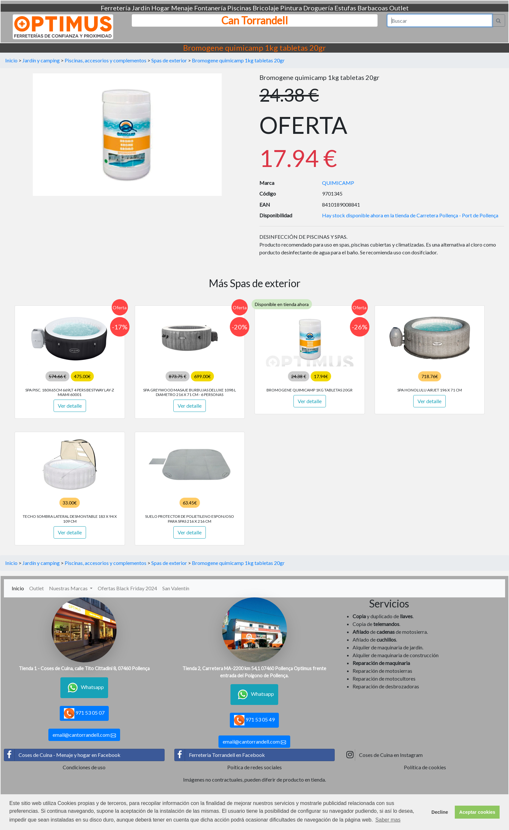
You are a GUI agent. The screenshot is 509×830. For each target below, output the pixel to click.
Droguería (318, 8)
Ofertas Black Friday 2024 (127, 588)
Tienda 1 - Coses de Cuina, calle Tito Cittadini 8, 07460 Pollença (84, 668)
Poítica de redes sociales (254, 767)
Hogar (160, 8)
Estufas (345, 8)
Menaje (182, 8)
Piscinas (239, 8)
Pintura (291, 8)
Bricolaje (266, 8)
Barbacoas (372, 8)
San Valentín (175, 588)
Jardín (141, 8)
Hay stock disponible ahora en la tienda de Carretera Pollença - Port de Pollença (410, 215)
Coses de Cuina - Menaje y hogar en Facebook (62, 755)
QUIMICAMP (338, 183)
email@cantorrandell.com (84, 735)
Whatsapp (84, 688)
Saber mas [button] (387, 820)
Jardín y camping (41, 60)
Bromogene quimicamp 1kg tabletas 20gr (238, 60)
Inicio (11, 60)
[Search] (439, 20)
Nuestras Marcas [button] (69, 588)
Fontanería (210, 8)
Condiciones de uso (84, 767)
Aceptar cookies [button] (477, 812)
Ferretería (115, 8)
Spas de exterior (169, 60)
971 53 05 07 (84, 713)
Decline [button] (439, 812)
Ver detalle (70, 405)
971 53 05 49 (254, 720)
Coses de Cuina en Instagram (384, 755)
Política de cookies (425, 767)
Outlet (399, 8)
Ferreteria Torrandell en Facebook (220, 755)
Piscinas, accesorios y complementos (105, 60)
